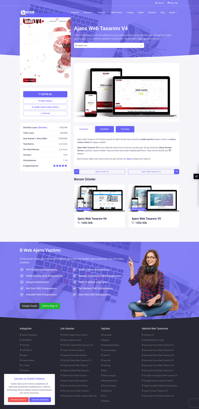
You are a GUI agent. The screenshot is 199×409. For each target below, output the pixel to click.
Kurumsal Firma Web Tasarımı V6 (158, 365)
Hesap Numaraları (110, 345)
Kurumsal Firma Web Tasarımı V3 (158, 350)
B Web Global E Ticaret (153, 340)
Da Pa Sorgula (108, 385)
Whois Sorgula (108, 375)
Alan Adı (102, 12)
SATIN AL (45, 94)
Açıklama (83, 129)
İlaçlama (24, 370)
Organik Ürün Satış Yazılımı (73, 355)
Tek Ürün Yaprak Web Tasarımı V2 (76, 345)
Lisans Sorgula (108, 350)
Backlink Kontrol (109, 380)
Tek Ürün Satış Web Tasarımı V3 (75, 360)
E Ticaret (25, 365)
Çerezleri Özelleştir (40, 399)
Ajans (129, 159)
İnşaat (23, 355)
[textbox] (109, 45)
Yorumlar (125, 129)
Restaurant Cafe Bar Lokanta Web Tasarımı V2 (82, 396)
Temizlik (24, 345)
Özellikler (104, 129)
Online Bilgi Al (50, 306)
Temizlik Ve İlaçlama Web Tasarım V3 (159, 375)
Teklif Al (105, 355)
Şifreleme (152, 12)
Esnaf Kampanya (28, 335)
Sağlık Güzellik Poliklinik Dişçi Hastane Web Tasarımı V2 (168, 385)
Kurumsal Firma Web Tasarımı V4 (158, 355)
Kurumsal (88, 12)
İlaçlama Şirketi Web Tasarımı (74, 370)
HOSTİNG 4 (26, 350)
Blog (163, 12)
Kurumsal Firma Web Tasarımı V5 (158, 360)
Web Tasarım (116, 12)
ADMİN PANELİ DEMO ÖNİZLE (45, 107)
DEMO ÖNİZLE (45, 101)
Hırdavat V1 (148, 335)
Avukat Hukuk (27, 360)
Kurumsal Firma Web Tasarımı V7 (158, 370)
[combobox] (109, 45)
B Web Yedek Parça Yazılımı (73, 335)
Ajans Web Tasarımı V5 (151, 172)
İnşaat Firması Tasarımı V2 (155, 391)
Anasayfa (75, 12)
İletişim (105, 401)
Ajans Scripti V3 (102, 172)
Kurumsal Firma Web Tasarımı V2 (158, 345)
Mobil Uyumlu (84, 209)
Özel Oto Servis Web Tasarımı (74, 391)
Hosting (130, 12)
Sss (103, 396)
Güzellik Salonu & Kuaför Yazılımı (157, 380)
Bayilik (141, 12)
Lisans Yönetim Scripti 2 (72, 350)
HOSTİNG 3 (26, 340)
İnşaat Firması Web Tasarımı (74, 365)
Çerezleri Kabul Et (18, 399)
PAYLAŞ (45, 113)
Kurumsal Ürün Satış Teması (74, 385)
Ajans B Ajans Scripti (70, 340)
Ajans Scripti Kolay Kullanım (74, 380)
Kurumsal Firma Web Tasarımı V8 (158, 396)
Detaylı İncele (29, 306)
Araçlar (173, 12)
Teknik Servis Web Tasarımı (73, 375)
